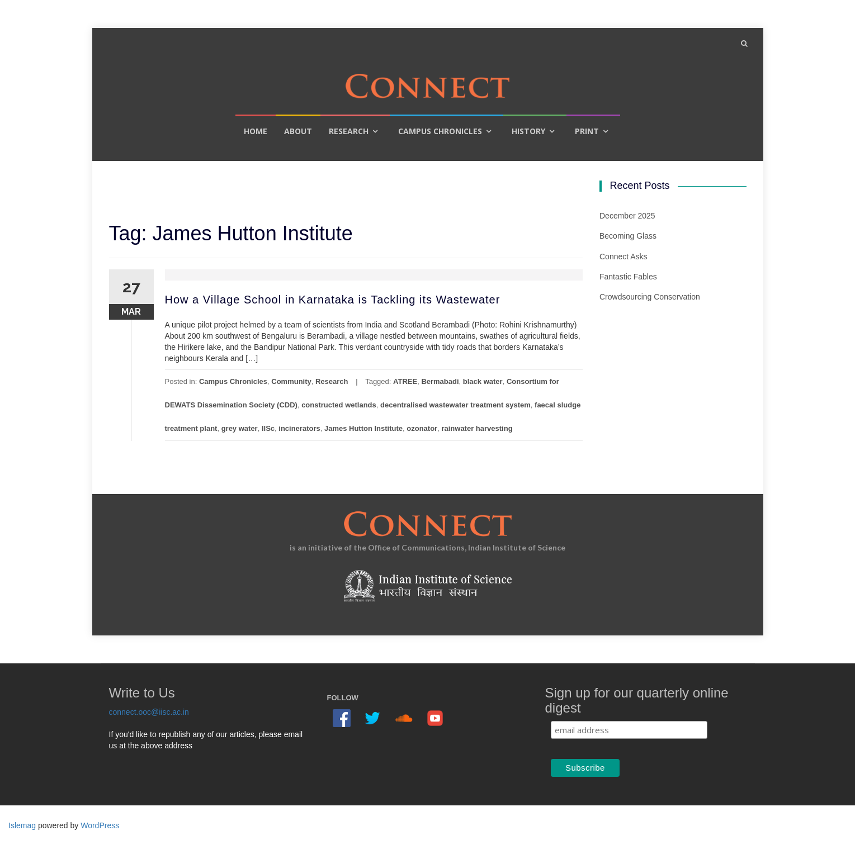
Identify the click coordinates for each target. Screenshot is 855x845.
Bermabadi (440, 381)
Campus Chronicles (440, 131)
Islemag (22, 825)
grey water (239, 428)
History (528, 131)
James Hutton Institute (363, 428)
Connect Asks (623, 256)
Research (349, 131)
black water (483, 381)
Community (291, 381)
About (298, 131)
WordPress (100, 825)
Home (255, 131)
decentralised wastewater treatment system (455, 405)
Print (587, 131)
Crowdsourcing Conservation (649, 296)
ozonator (422, 428)
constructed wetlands (338, 405)
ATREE (405, 381)
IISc (268, 428)
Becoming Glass (627, 235)
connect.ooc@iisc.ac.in (149, 712)
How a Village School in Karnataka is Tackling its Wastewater (332, 299)
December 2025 (627, 215)
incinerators (299, 428)
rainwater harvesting (476, 428)
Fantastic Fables (628, 276)
